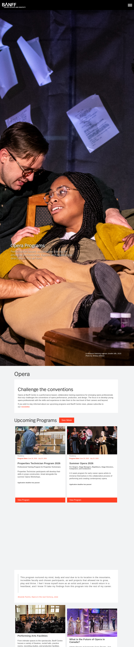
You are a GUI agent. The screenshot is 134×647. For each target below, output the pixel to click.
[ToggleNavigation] (130, 5)
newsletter (25, 407)
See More (67, 420)
